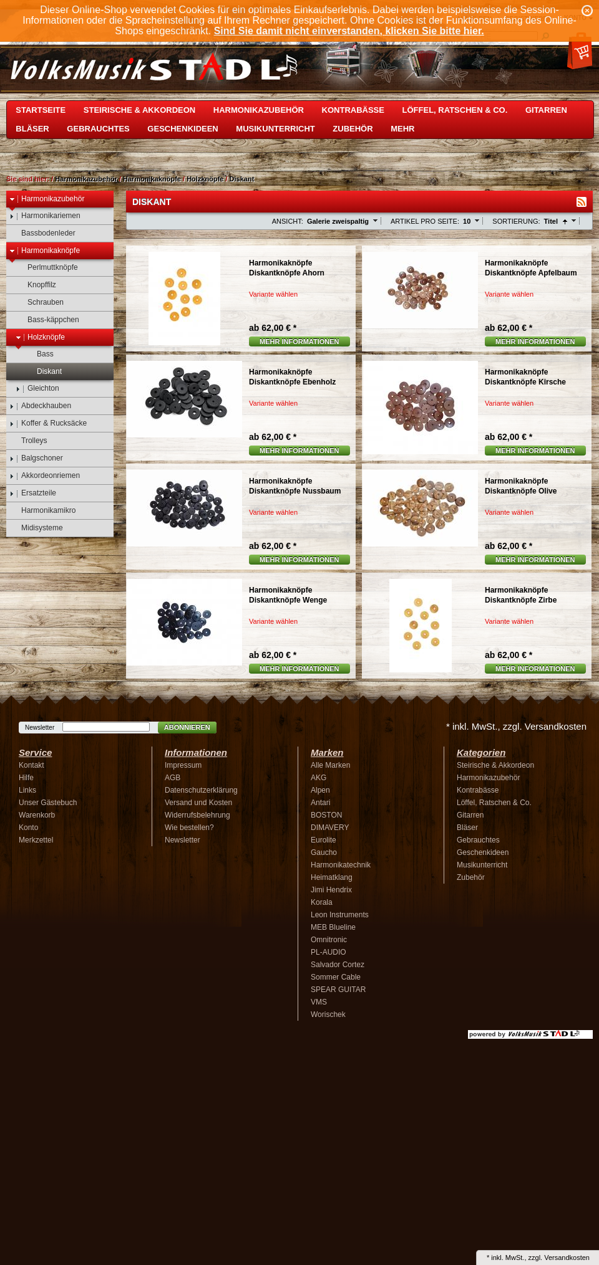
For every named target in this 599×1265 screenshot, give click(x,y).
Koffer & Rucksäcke (48, 423)
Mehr (402, 128)
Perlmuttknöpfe (47, 267)
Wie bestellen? (189, 827)
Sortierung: (516, 221)
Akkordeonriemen (44, 475)
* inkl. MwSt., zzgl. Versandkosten (516, 726)
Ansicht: (287, 221)
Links (27, 790)
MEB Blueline (333, 927)
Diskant (242, 179)
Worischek (328, 1014)
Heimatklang (332, 877)
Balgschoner (36, 458)
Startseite (41, 110)
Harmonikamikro (42, 510)
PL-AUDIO (328, 952)
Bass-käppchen (47, 320)
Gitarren (546, 110)
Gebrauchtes (98, 128)
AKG (318, 777)
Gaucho (324, 852)
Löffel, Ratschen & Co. (455, 110)
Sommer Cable (336, 977)
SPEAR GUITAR (338, 989)
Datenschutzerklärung (201, 790)
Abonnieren (187, 727)
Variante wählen (273, 294)
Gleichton (37, 388)
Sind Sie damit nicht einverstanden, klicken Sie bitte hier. (349, 31)
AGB (172, 777)
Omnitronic (329, 939)
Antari (320, 802)
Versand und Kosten (198, 802)
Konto (28, 827)
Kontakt (31, 765)
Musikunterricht (275, 128)
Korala (322, 902)
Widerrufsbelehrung (197, 815)
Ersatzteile (32, 493)
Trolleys (28, 441)
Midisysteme (36, 528)
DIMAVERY (330, 827)
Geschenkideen (182, 128)
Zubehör (353, 128)
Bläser (32, 128)
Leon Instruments (340, 914)
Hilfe (26, 777)
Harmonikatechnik (341, 865)
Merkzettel (36, 840)
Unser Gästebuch (48, 802)
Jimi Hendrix (331, 890)
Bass (39, 354)
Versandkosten (567, 1257)
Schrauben (40, 302)
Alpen (320, 790)
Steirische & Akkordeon (139, 110)
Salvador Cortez (337, 964)
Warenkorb (37, 815)
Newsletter (39, 727)
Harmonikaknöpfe (152, 179)
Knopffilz (36, 285)
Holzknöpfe (205, 179)
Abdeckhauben (40, 406)
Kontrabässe (353, 110)
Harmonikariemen (44, 216)
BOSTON (326, 815)
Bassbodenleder (42, 233)
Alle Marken (330, 765)
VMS (319, 1002)
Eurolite (323, 840)
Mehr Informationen (299, 341)
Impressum (183, 765)
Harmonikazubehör (258, 110)
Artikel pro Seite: (425, 221)
